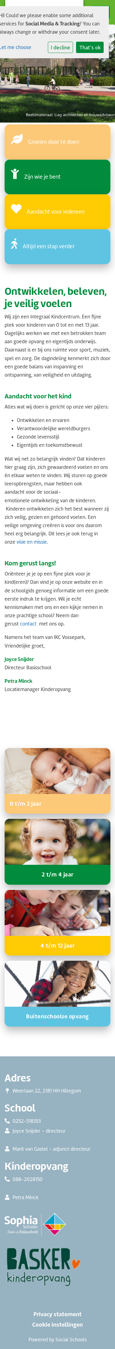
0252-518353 (27, 1121)
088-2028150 (28, 1179)
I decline (60, 47)
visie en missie (32, 542)
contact (28, 624)
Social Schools (71, 1339)
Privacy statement (57, 1314)
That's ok (90, 47)
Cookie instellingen (57, 1325)
